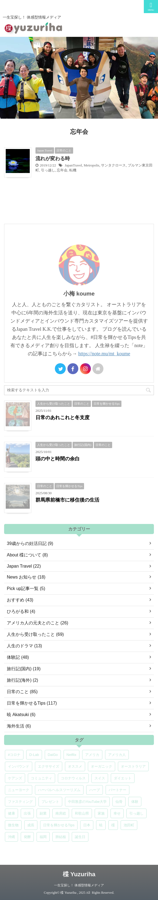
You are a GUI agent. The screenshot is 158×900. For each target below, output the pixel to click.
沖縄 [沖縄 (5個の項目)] (11, 837)
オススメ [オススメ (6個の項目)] (75, 766)
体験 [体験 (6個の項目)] (134, 802)
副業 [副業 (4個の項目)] (43, 813)
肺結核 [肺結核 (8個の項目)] (60, 837)
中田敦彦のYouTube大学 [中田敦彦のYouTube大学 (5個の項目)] (87, 802)
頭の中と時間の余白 (57, 458)
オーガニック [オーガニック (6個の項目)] (101, 766)
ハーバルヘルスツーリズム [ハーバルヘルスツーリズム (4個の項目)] (59, 790)
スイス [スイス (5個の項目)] (99, 778)
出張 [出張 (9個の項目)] (27, 813)
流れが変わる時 (52, 158)
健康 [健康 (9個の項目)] (11, 813)
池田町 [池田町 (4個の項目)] (129, 825)
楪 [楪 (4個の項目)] (113, 825)
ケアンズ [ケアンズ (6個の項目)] (15, 778)
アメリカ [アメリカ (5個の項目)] (92, 755)
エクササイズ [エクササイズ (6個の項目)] (48, 766)
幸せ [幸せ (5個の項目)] (117, 813)
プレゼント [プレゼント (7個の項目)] (50, 802)
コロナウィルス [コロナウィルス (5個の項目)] (73, 778)
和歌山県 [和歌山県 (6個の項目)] (82, 813)
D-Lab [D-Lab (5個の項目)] (34, 755)
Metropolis (91, 165)
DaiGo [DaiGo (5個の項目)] (53, 755)
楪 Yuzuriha (79, 874)
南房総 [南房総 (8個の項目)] (60, 813)
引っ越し (48, 170)
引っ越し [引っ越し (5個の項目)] (136, 813)
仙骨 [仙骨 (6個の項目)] (119, 802)
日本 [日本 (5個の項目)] (86, 825)
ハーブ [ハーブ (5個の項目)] (94, 790)
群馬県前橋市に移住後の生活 (67, 500)
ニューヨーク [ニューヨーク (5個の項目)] (18, 790)
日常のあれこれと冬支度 (62, 417)
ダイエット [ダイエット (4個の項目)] (123, 778)
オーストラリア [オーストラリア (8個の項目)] (133, 766)
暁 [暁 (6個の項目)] (101, 825)
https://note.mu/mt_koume (104, 353)
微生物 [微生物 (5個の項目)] (13, 825)
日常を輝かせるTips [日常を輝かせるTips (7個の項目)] (58, 825)
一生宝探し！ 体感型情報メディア (79, 885)
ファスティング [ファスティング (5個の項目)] (20, 802)
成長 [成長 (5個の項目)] (30, 825)
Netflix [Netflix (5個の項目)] (71, 755)
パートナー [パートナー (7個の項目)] (117, 790)
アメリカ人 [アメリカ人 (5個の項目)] (117, 755)
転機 (72, 170)
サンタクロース (113, 165)
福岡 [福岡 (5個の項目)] (43, 837)
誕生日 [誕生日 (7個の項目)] (80, 837)
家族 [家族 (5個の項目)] (101, 813)
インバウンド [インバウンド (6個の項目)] (18, 766)
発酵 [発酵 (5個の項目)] (27, 837)
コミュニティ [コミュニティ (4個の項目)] (41, 778)
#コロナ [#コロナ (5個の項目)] (14, 755)
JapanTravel (73, 165)
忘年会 (62, 170)
